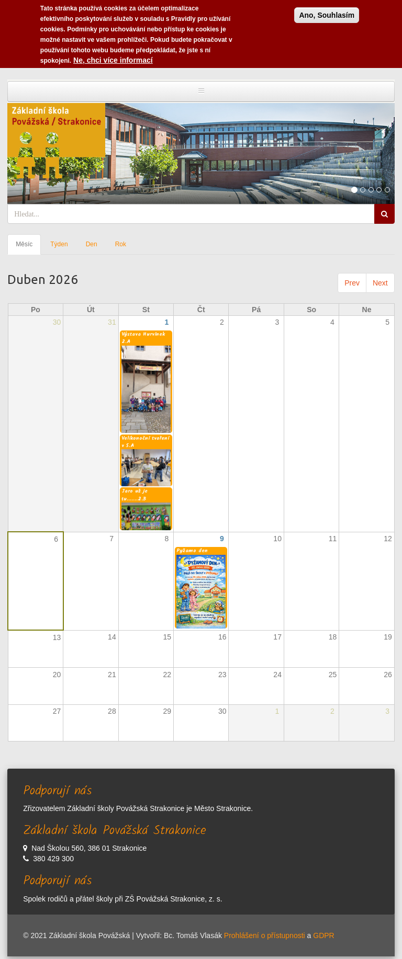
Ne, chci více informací (113, 57)
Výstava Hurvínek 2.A (143, 338)
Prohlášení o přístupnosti (264, 935)
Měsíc (28, 247)
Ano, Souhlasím (326, 12)
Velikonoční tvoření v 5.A (145, 442)
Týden (59, 244)
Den (91, 244)
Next (380, 283)
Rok (120, 244)
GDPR (323, 935)
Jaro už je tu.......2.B (134, 495)
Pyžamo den (192, 550)
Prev (352, 283)
